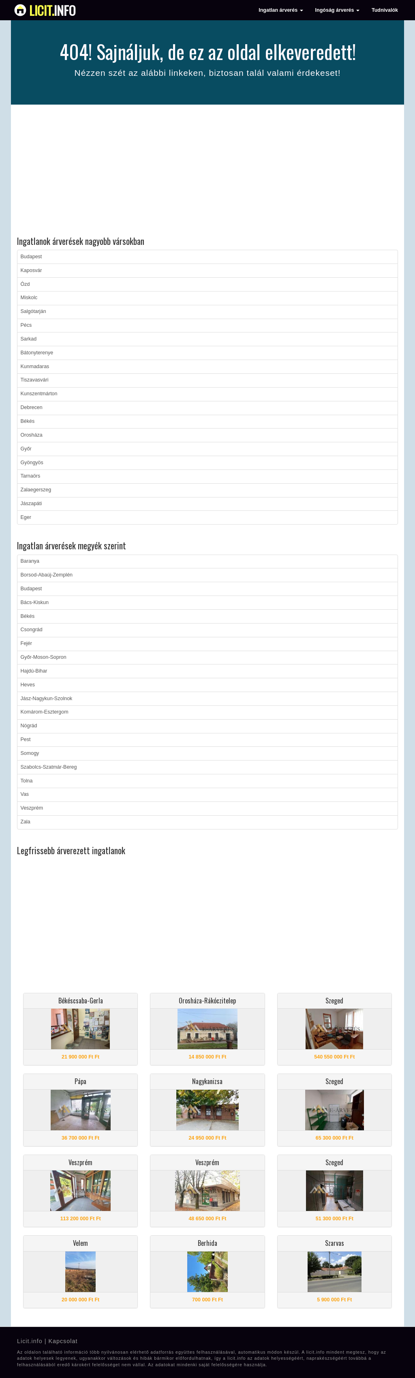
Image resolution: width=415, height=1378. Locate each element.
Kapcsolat (62, 1341)
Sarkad (29, 339)
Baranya (30, 561)
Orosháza (32, 435)
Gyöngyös (32, 462)
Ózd (25, 284)
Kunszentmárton (39, 393)
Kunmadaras (35, 366)
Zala (25, 822)
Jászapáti (31, 503)
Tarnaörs (31, 476)
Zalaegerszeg (36, 490)
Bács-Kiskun (35, 602)
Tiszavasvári (35, 380)
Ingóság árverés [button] (337, 10)
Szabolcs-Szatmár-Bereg (49, 767)
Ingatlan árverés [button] (281, 10)
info (52, 10)
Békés (28, 421)
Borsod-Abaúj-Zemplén (47, 575)
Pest (26, 739)
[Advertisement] (207, 171)
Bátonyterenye (37, 353)
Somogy (30, 753)
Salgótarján (33, 311)
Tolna (27, 781)
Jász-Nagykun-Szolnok (47, 698)
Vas (25, 794)
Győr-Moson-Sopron (43, 657)
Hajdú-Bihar (34, 671)
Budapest (31, 256)
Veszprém (32, 808)
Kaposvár (31, 270)
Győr (26, 449)
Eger (26, 517)
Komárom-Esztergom (44, 712)
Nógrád (29, 726)
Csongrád (32, 629)
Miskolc (29, 297)
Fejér (26, 643)
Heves (28, 685)
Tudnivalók (385, 10)
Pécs (26, 325)
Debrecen (32, 407)
